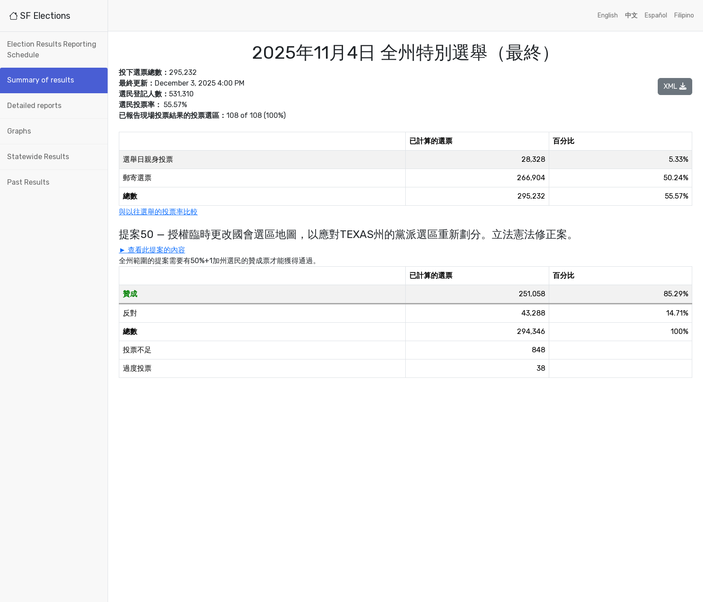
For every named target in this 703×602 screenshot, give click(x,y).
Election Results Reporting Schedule (51, 49)
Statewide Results (38, 156)
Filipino (684, 15)
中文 (631, 15)
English (608, 15)
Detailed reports (34, 105)
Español (656, 15)
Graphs (19, 131)
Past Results (28, 182)
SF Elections (39, 15)
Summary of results (40, 80)
